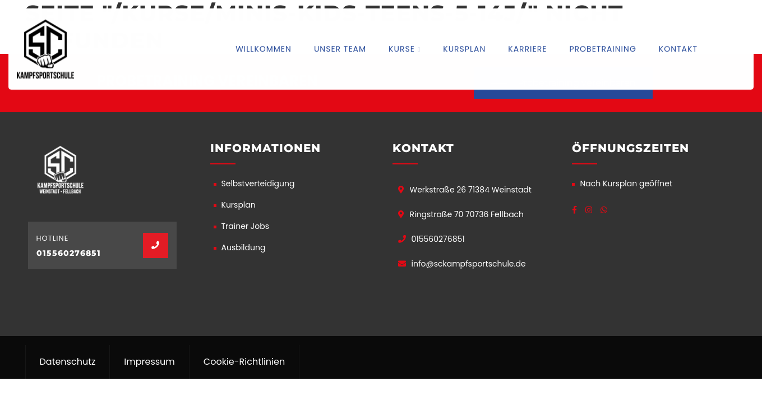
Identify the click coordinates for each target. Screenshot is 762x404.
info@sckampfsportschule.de (469, 263)
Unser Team (340, 48)
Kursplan (464, 48)
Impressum (149, 361)
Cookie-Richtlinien (244, 361)
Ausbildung (243, 247)
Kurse (402, 48)
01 (41, 253)
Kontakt (678, 48)
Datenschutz (68, 361)
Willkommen (263, 48)
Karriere (527, 48)
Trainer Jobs (245, 226)
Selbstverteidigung (258, 183)
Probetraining (602, 48)
